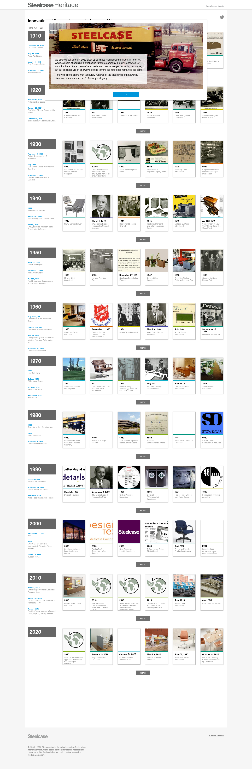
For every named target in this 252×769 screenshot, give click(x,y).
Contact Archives (216, 735)
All (41, 27)
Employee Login (215, 5)
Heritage (66, 4)
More (143, 131)
